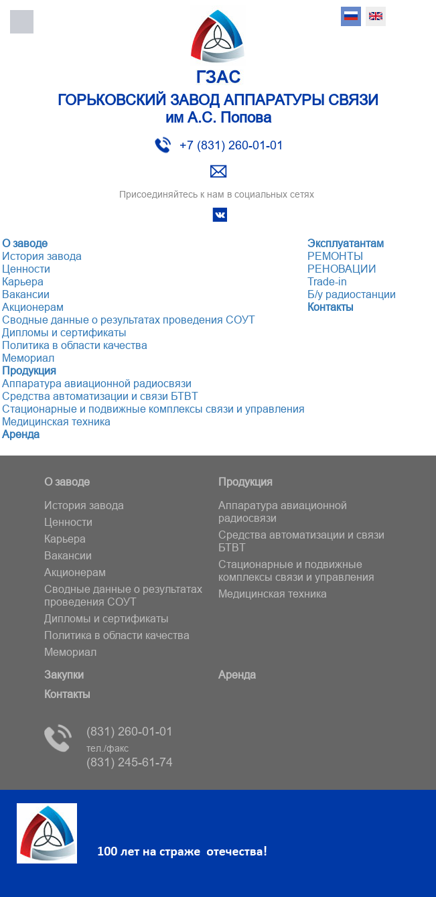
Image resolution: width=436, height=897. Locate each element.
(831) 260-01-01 (129, 731)
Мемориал (28, 358)
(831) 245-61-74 (129, 756)
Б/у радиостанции (351, 294)
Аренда (21, 434)
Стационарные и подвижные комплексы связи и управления (153, 409)
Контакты (330, 307)
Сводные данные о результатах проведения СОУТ (128, 320)
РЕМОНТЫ (335, 256)
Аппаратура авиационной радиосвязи (97, 383)
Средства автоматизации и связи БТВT (100, 396)
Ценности (26, 269)
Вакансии (26, 294)
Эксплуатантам (345, 243)
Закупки (64, 675)
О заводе (25, 243)
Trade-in (327, 281)
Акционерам (33, 307)
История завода (42, 256)
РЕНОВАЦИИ (341, 269)
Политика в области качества (74, 345)
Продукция (29, 370)
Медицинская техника (56, 421)
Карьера (23, 281)
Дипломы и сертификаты (64, 332)
